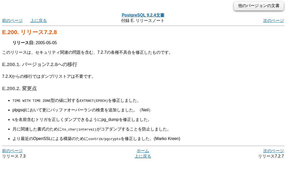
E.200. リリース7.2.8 (29, 32)
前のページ (12, 20)
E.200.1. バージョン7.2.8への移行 (39, 64)
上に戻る (38, 20)
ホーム (143, 151)
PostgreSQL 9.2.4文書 (143, 15)
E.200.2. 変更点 (19, 88)
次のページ (273, 20)
